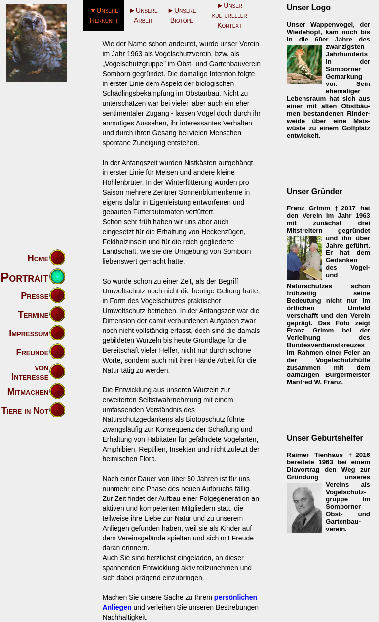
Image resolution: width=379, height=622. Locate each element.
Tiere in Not (24, 410)
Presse (34, 296)
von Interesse (29, 372)
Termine (33, 315)
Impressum (28, 333)
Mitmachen (28, 392)
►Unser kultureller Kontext (229, 15)
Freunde (32, 352)
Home (38, 258)
